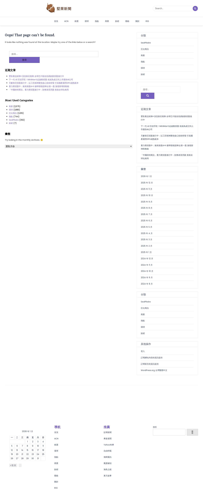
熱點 (97, 21)
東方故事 (108, 469)
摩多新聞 (108, 432)
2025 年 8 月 (146, 201)
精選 (77, 21)
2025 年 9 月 (146, 195)
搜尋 (155, 421)
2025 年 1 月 (146, 246)
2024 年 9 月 (147, 271)
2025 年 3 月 (146, 233)
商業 (107, 21)
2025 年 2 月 (146, 239)
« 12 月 (13, 459)
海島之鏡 (108, 463)
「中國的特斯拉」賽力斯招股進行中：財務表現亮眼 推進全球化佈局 (39, 83)
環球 (87, 21)
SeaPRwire (14, 114)
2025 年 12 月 (147, 176)
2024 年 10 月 (147, 265)
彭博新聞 (108, 426)
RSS (147, 21)
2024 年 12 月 (147, 252)
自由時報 (108, 444)
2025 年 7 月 (146, 208)
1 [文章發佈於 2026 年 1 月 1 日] (27, 435)
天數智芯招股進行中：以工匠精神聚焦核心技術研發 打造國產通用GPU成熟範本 (44, 77)
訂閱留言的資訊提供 (150, 357)
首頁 (56, 21)
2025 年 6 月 (146, 214)
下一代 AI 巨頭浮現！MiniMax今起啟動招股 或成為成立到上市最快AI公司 (41, 73)
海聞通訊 (108, 450)
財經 (117, 21)
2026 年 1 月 (146, 170)
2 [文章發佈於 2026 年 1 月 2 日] (32, 435)
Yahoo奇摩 (109, 438)
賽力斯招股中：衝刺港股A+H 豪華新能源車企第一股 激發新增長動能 (39, 80)
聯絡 (127, 21)
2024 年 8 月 (147, 277)
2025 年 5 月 (146, 220)
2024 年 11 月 (147, 258)
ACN (66, 21)
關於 (137, 21)
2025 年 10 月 (147, 189)
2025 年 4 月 (147, 227)
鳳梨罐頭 (108, 457)
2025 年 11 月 (146, 182)
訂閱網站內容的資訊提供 (152, 351)
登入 (143, 345)
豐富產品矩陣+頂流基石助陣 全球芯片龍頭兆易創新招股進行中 (36, 70)
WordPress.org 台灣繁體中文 (154, 364)
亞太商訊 (13, 107)
